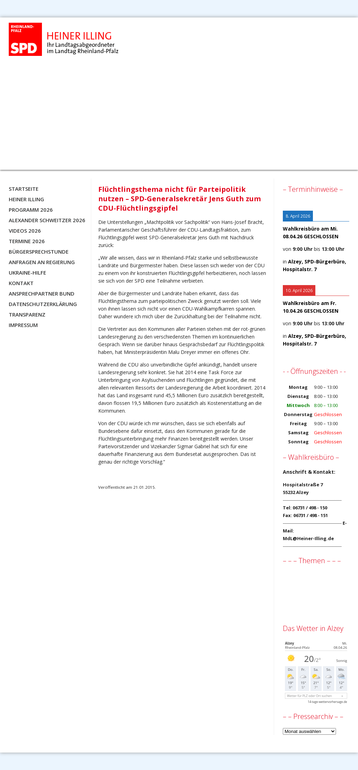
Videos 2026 (25, 230)
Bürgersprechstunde (39, 251)
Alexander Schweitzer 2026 (47, 220)
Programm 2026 (31, 209)
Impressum (23, 324)
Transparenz (27, 314)
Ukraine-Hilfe (27, 272)
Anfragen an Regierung (42, 262)
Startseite (23, 188)
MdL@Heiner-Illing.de (308, 538)
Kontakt (21, 282)
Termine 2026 (27, 241)
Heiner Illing (26, 199)
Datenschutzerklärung (43, 303)
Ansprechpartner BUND (41, 293)
